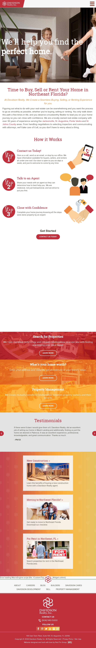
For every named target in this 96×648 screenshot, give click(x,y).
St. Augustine (61, 121)
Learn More (48, 353)
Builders (55, 585)
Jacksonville (48, 121)
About (17, 585)
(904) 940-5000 (50, 620)
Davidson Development (29, 589)
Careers (30, 585)
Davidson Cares (73, 585)
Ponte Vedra (75, 121)
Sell (48, 589)
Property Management (68, 589)
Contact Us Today (48, 237)
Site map (78, 639)
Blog (42, 585)
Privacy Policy (68, 639)
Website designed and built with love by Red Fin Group (46, 642)
